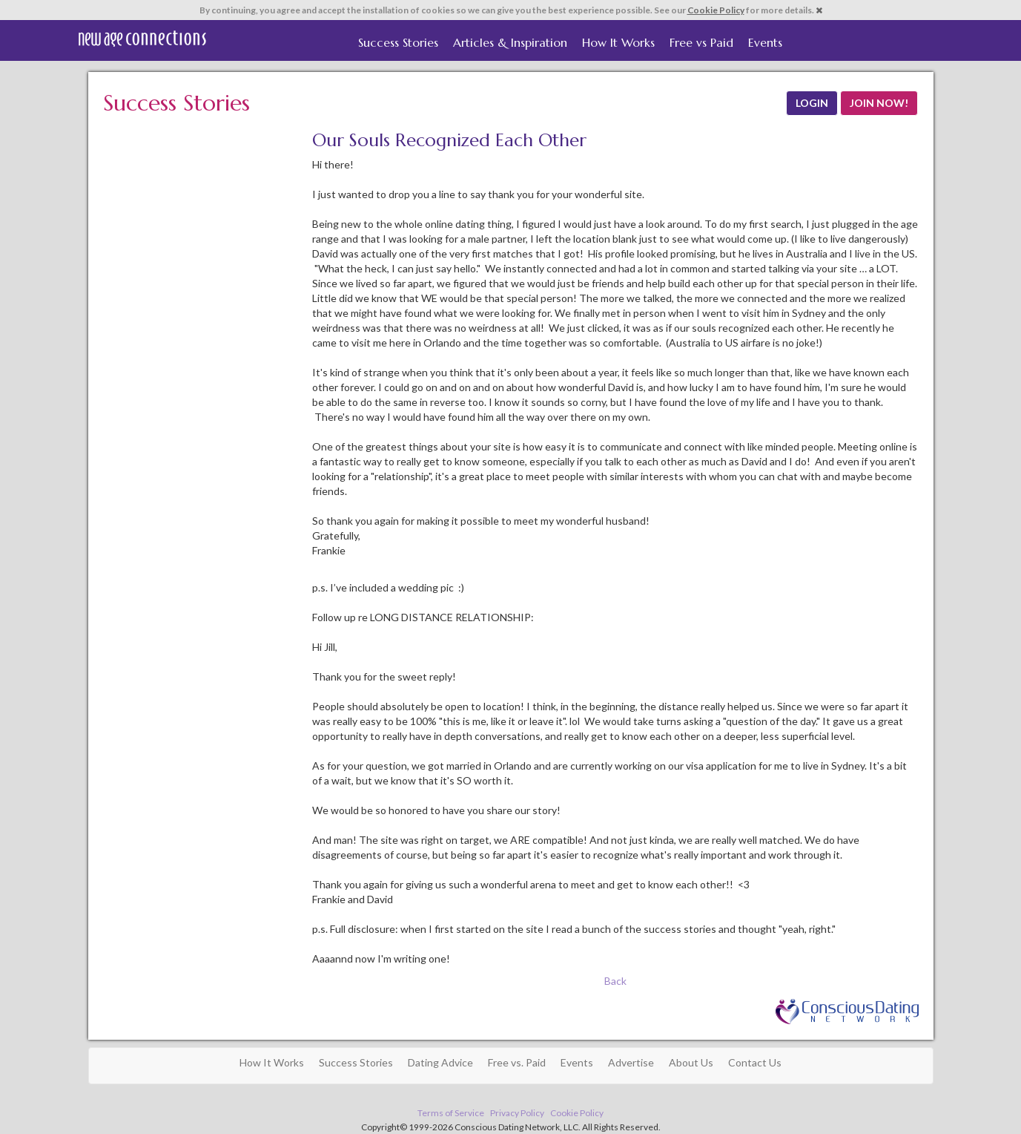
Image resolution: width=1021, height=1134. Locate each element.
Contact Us (755, 1062)
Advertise (631, 1062)
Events (765, 42)
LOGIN (812, 102)
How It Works (618, 42)
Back (615, 980)
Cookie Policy (715, 10)
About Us (691, 1062)
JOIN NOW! (879, 102)
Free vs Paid (701, 42)
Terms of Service (450, 1112)
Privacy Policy (517, 1112)
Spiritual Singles (142, 38)
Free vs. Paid (517, 1062)
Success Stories (398, 42)
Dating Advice (440, 1062)
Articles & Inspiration (510, 42)
